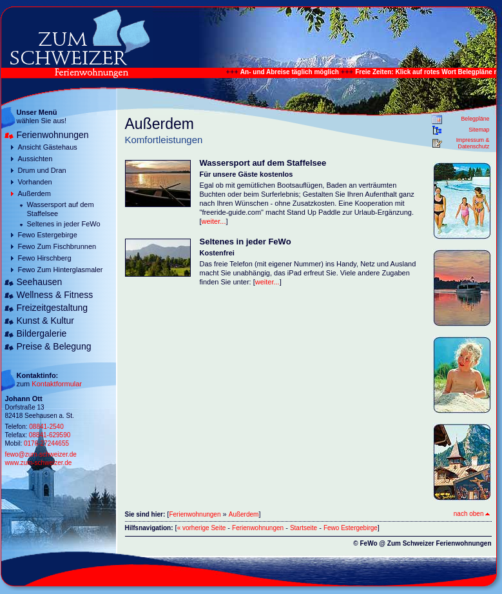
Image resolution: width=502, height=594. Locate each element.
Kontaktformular (57, 384)
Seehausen (40, 282)
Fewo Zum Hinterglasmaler (60, 269)
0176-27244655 (46, 443)
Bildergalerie (42, 333)
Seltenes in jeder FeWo (64, 224)
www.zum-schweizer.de (38, 462)
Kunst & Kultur (46, 320)
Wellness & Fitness (55, 295)
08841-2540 (46, 426)
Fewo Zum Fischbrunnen (57, 246)
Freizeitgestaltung (52, 307)
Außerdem (34, 193)
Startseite (303, 527)
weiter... (214, 221)
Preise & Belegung (54, 346)
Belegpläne (475, 118)
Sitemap (478, 129)
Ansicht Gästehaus (47, 147)
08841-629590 (50, 435)
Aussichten (35, 159)
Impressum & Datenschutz (473, 143)
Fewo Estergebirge (47, 235)
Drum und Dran (42, 170)
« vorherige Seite (201, 527)
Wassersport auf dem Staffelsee (60, 209)
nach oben (472, 513)
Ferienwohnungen (53, 135)
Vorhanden (35, 182)
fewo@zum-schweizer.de (41, 454)
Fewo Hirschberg (45, 258)
